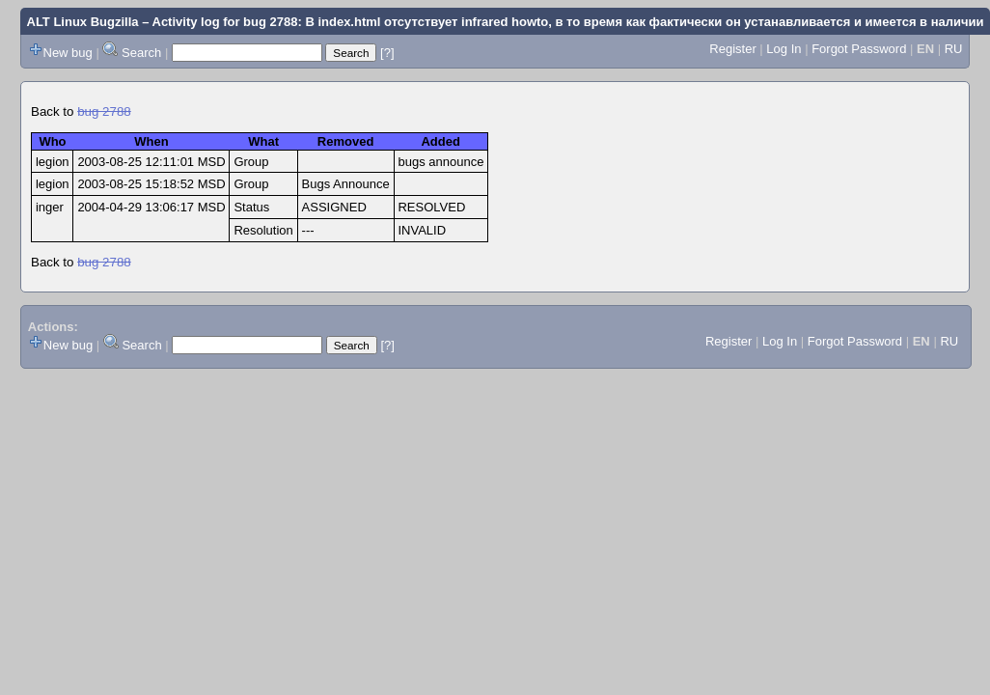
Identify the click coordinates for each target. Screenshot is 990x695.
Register (732, 49)
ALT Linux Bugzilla (83, 21)
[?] (387, 52)
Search (141, 52)
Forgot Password (858, 49)
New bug (68, 52)
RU (954, 49)
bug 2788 (104, 111)
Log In (783, 49)
